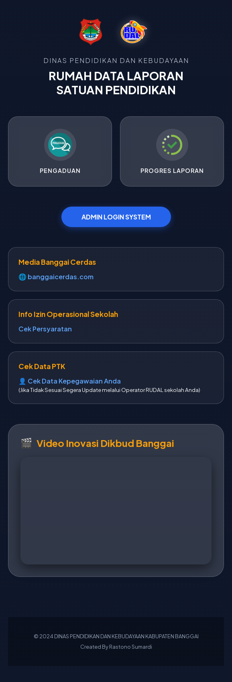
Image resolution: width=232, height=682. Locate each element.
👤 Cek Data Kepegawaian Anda (69, 381)
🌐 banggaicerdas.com (56, 276)
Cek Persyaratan (45, 329)
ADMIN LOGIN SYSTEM (116, 217)
